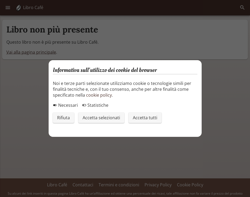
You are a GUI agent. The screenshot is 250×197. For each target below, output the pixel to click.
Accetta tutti (145, 118)
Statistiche (95, 105)
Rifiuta (63, 118)
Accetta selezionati (101, 118)
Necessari (65, 105)
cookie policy (99, 95)
